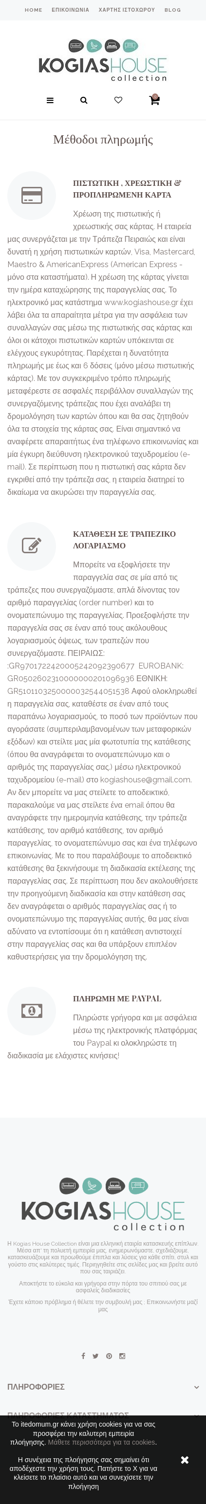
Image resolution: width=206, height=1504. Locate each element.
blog (173, 10)
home (33, 10)
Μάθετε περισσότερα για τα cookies (101, 1442)
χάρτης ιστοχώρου (127, 10)
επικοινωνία (70, 10)
